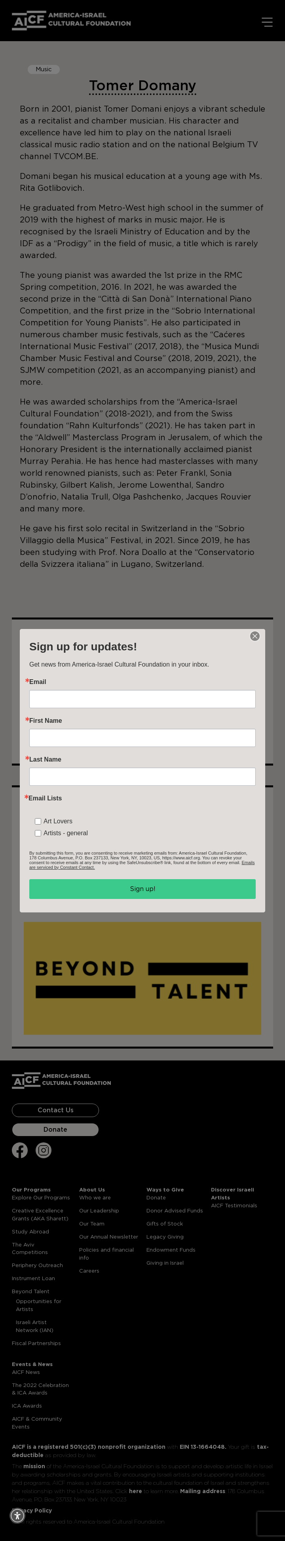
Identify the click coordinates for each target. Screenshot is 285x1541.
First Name (45, 721)
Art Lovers (58, 821)
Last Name (45, 759)
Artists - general (66, 833)
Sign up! (143, 889)
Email (37, 682)
